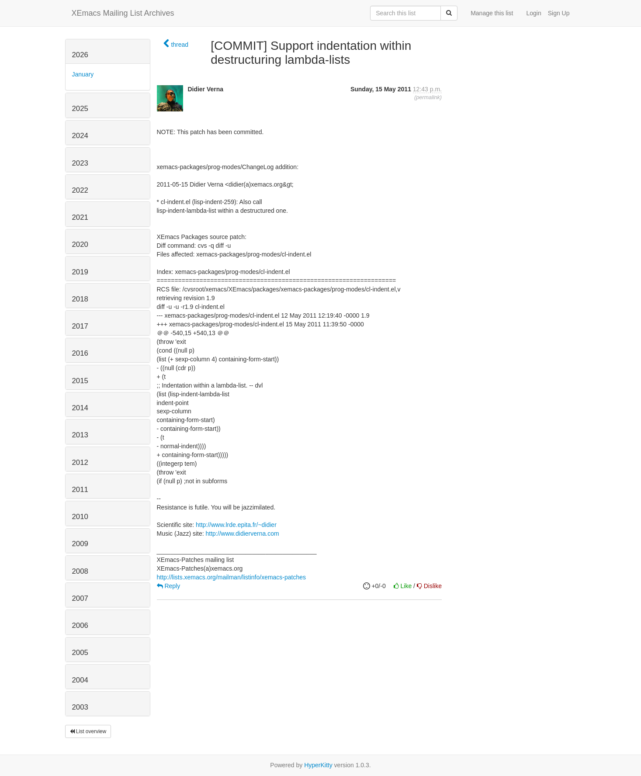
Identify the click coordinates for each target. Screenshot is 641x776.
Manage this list (492, 13)
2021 (80, 217)
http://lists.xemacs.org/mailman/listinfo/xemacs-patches (231, 577)
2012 (80, 462)
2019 (80, 272)
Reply (168, 585)
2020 (80, 244)
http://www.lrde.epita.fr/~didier (236, 524)
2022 (80, 190)
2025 (80, 108)
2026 (80, 55)
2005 (80, 652)
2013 (80, 435)
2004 (80, 680)
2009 (80, 544)
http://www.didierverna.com (242, 533)
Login (533, 13)
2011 (80, 489)
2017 (80, 326)
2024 (80, 136)
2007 (80, 598)
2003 (80, 707)
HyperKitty (318, 765)
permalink (428, 97)
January (83, 74)
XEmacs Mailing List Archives (123, 13)
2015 (80, 381)
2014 (80, 408)
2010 (80, 517)
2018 (80, 299)
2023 (80, 163)
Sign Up (559, 13)
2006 (80, 625)
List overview (88, 731)
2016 (80, 353)
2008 (80, 571)
